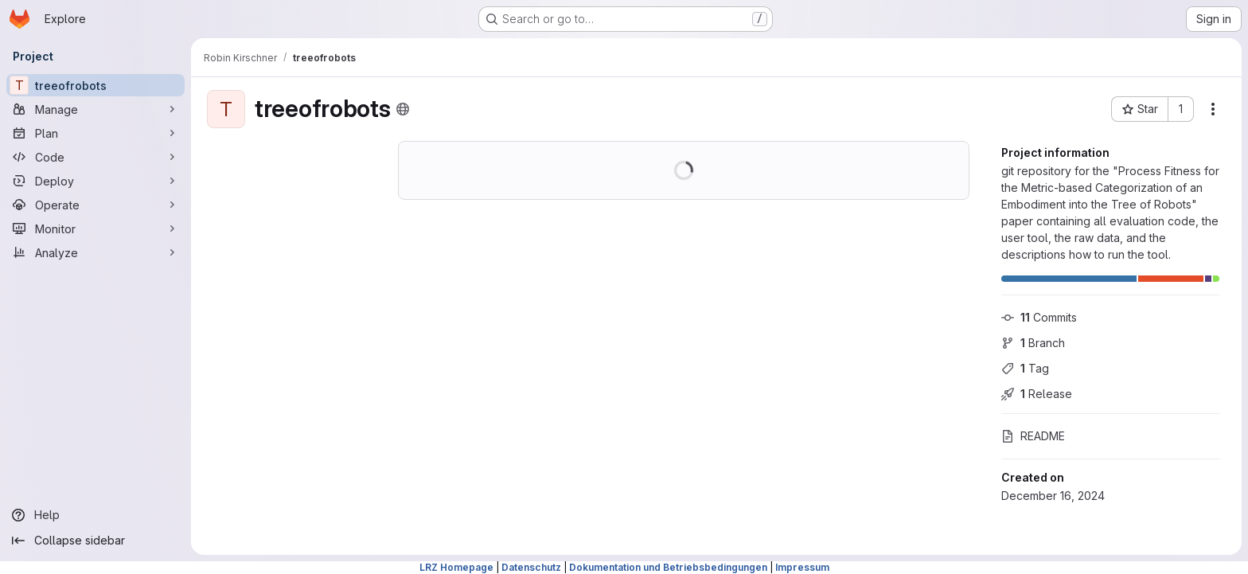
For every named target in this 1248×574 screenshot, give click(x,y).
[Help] (95, 515)
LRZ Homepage (456, 567)
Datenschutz (531, 567)
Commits (1039, 317)
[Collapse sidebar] (95, 540)
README (1033, 436)
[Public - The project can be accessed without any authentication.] (402, 109)
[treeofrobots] (95, 85)
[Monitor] (95, 228)
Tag (1025, 368)
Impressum (802, 567)
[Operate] (95, 204)
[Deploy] (95, 181)
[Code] (95, 157)
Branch (1033, 342)
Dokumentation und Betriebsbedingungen (668, 567)
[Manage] (95, 109)
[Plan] (95, 133)
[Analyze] (95, 252)
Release (1036, 393)
